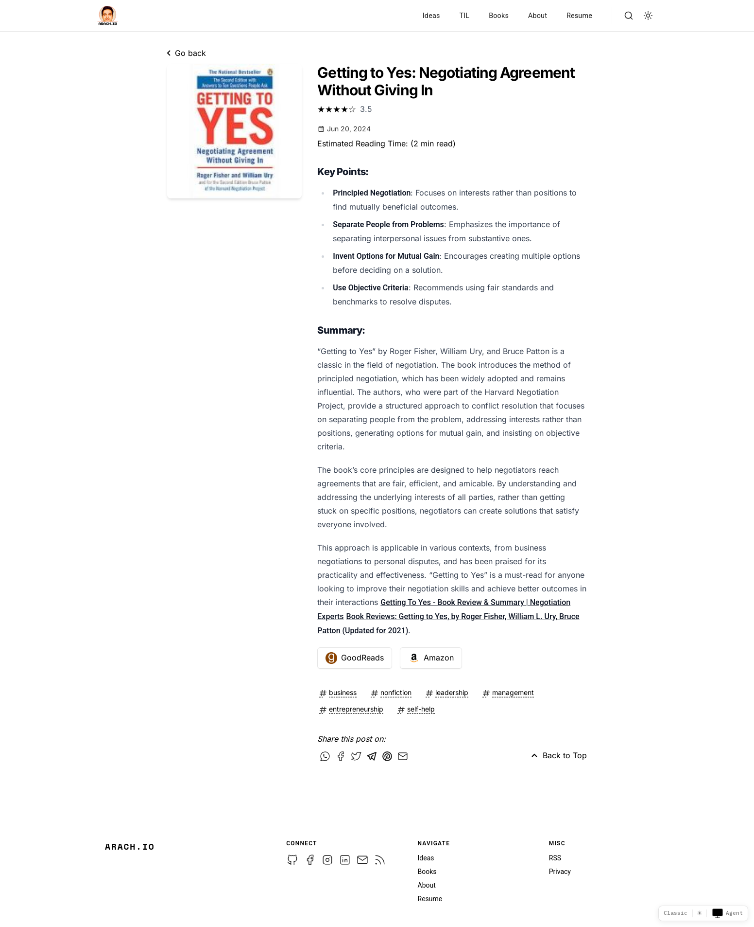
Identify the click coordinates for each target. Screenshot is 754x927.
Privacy (560, 871)
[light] (648, 15)
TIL (464, 16)
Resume (579, 16)
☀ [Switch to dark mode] (700, 913)
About (537, 16)
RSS (555, 858)
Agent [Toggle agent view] (727, 913)
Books (499, 16)
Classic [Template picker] (675, 912)
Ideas (431, 16)
